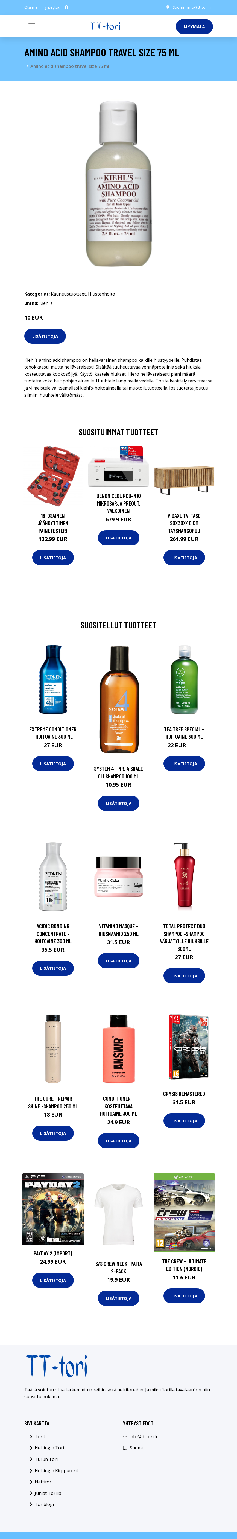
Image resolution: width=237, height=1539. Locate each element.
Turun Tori (46, 1459)
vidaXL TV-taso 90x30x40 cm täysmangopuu (184, 523)
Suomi (178, 7)
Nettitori (43, 1482)
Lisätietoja (45, 336)
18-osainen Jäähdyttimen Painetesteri (52, 523)
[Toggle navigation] (31, 26)
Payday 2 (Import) (53, 1253)
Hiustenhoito (101, 294)
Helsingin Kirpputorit (56, 1471)
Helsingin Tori (49, 1448)
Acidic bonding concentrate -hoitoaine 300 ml (53, 933)
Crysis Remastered (184, 1093)
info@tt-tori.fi (199, 7)
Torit (40, 1437)
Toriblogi (44, 1504)
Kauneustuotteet (68, 294)
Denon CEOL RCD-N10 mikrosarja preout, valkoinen (118, 503)
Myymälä (194, 26)
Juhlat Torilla (48, 1493)
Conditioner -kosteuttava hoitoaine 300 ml (118, 1106)
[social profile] (66, 7)
